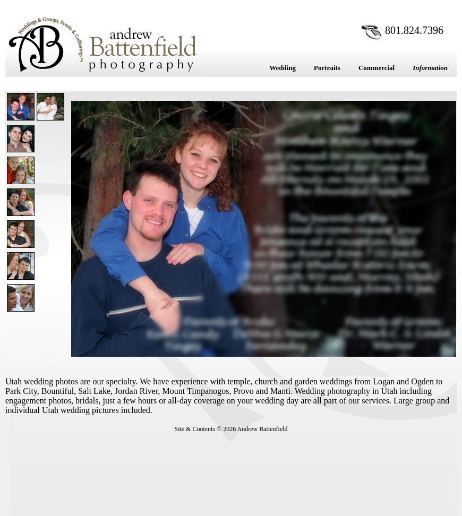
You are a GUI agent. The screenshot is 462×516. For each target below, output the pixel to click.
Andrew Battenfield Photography (102, 44)
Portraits (327, 68)
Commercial (376, 68)
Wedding (282, 68)
